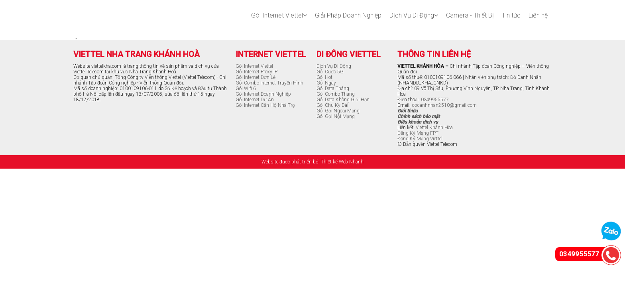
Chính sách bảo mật (418, 116)
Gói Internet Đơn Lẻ (255, 77)
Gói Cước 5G (330, 72)
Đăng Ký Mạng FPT (417, 133)
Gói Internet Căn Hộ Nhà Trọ (265, 105)
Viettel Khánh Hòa (434, 127)
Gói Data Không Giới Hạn (342, 99)
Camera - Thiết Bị (470, 15)
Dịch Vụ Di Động (413, 15)
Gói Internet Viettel (279, 15)
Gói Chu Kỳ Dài (332, 105)
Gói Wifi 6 (246, 88)
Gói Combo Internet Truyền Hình (269, 83)
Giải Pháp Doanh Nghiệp (348, 15)
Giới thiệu (407, 111)
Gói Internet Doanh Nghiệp (263, 94)
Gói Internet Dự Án (255, 99)
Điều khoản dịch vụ (417, 122)
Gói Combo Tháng (335, 94)
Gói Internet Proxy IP (256, 72)
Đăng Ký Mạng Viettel (419, 139)
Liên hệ (538, 15)
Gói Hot (324, 77)
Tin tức (511, 15)
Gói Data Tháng (332, 88)
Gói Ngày (326, 83)
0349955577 (435, 99)
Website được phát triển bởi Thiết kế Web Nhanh (312, 162)
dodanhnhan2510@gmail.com (444, 105)
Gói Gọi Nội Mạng (335, 116)
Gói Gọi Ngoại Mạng (338, 111)
